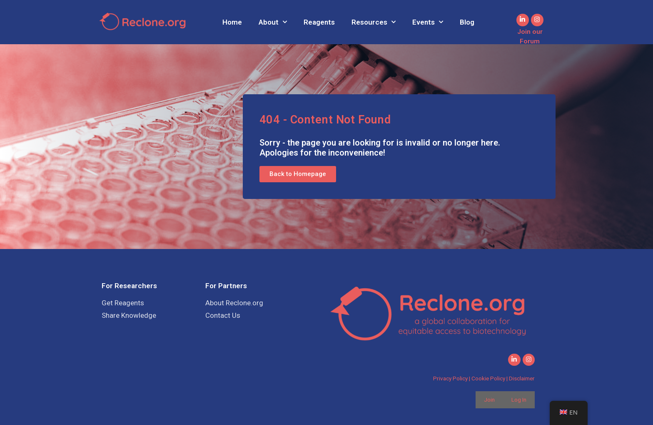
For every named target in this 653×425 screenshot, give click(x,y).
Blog (467, 22)
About (273, 22)
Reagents (319, 22)
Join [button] (489, 399)
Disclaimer (522, 378)
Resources (373, 22)
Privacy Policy (450, 378)
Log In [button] (518, 399)
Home (232, 22)
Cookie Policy (488, 378)
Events (427, 22)
